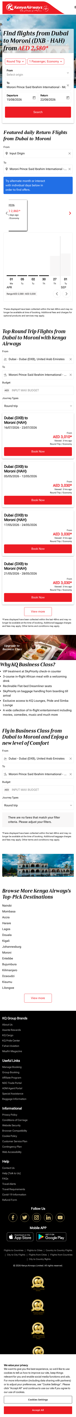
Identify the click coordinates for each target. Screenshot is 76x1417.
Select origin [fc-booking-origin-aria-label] (15, 74)
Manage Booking (12, 1067)
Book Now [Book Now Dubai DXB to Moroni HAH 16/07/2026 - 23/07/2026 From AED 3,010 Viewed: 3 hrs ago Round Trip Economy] (38, 451)
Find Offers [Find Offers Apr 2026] (38, 218)
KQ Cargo (7, 1035)
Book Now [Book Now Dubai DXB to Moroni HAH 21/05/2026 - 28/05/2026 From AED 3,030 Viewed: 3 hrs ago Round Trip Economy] (38, 597)
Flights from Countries (61, 1254)
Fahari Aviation (10, 1045)
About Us (7, 1024)
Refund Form (9, 1199)
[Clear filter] (70, 359)
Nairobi (7, 905)
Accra (6, 917)
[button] (45, 61)
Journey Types (10, 398)
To (8, 82)
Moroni (6, 952)
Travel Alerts (9, 1183)
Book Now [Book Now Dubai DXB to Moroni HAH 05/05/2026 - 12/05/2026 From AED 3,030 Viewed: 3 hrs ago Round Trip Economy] (38, 500)
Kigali (6, 941)
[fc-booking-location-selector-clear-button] (68, 85)
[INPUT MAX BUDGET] (40, 390)
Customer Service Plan (14, 1141)
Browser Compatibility (14, 1130)
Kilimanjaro (9, 970)
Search (38, 112)
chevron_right (66, 294)
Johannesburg (11, 946)
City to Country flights (40, 1259)
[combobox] (38, 153)
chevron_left (57, 294)
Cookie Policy (9, 1136)
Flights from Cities (38, 1254)
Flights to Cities (34, 1250)
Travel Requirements (13, 1189)
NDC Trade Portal (12, 1082)
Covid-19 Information (14, 1194)
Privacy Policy (9, 1114)
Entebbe (7, 958)
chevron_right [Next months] (70, 213)
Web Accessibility (11, 1151)
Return (44, 95)
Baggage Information (14, 1098)
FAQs (5, 1178)
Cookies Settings (38, 1399)
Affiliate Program (11, 1077)
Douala (7, 935)
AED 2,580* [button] (33, 48)
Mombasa (8, 911)
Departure (12, 95)
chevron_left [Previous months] (6, 213)
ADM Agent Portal (12, 1088)
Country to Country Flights (59, 1250)
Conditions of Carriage (14, 1120)
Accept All (38, 1410)
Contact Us (8, 1167)
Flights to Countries (13, 1250)
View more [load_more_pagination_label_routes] (38, 998)
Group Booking (10, 1072)
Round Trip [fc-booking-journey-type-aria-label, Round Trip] (14, 61)
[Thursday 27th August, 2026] (55, 266)
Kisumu (7, 982)
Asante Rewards (11, 1029)
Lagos (6, 929)
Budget (6, 382)
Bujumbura (9, 964)
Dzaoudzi (8, 976)
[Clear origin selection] (70, 153)
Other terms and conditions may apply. (41, 626)
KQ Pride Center (11, 1040)
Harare (6, 923)
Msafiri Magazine (12, 1051)
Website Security (11, 1125)
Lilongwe (8, 988)
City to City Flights (16, 1254)
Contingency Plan (12, 1146)
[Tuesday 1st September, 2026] (66, 264)
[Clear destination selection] (70, 169)
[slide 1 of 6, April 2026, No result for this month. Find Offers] (37, 213)
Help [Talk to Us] (11, 1173)
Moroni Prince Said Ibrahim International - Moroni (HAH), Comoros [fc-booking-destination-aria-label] (36, 87)
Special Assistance (12, 1093)
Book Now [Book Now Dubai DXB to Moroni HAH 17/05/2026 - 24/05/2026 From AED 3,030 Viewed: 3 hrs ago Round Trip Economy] (38, 548)
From (10, 70)
